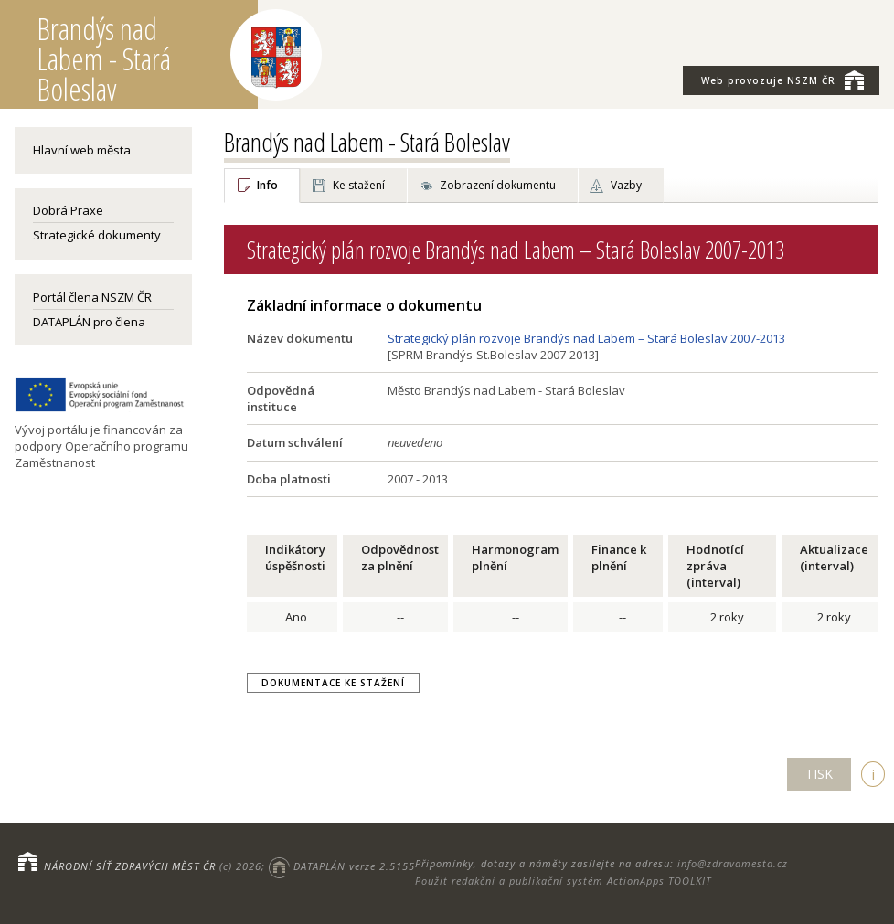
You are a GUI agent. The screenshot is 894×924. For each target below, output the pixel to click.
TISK (819, 773)
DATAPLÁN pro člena (89, 321)
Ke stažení (359, 185)
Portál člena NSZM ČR (92, 297)
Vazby (626, 185)
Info (267, 185)
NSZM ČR (782, 79)
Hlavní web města (82, 150)
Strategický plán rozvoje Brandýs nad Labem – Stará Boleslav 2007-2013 (586, 338)
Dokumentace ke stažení (333, 682)
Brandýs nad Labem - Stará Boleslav (367, 141)
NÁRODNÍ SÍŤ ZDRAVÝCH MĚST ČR (130, 866)
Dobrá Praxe (68, 210)
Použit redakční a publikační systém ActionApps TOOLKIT (563, 880)
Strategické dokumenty (97, 235)
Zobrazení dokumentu (498, 185)
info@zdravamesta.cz (732, 863)
